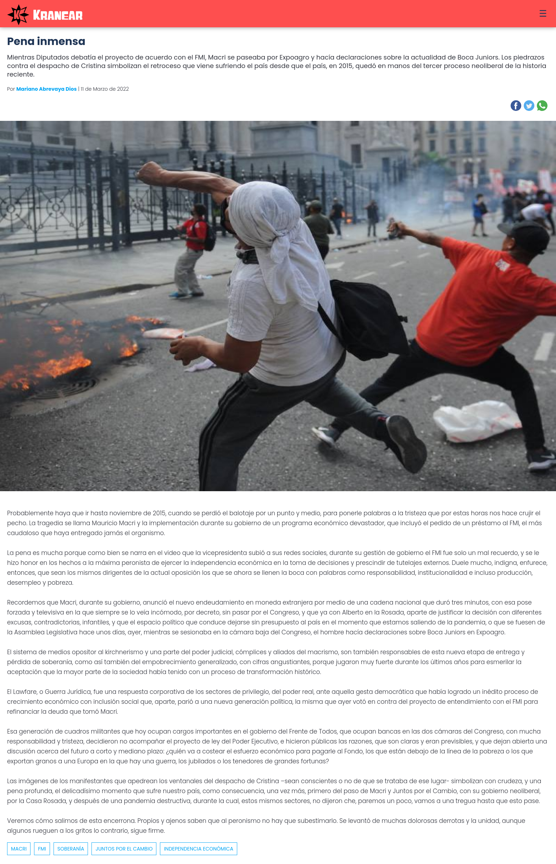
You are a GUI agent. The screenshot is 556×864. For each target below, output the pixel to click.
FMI (42, 848)
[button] (516, 105)
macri (19, 848)
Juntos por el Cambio (123, 848)
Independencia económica (198, 848)
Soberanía (70, 848)
